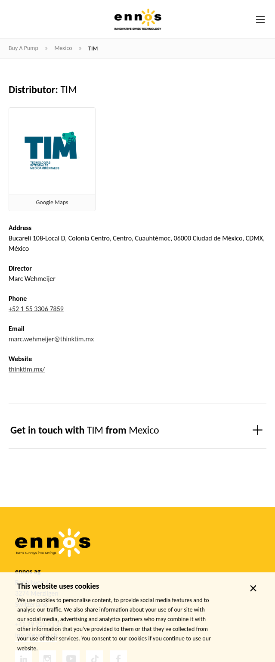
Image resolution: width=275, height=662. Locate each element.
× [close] (253, 588)
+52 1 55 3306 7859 (36, 309)
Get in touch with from (84, 430)
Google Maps (52, 202)
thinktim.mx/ (27, 369)
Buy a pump (24, 48)
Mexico (63, 48)
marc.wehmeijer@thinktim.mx (51, 339)
